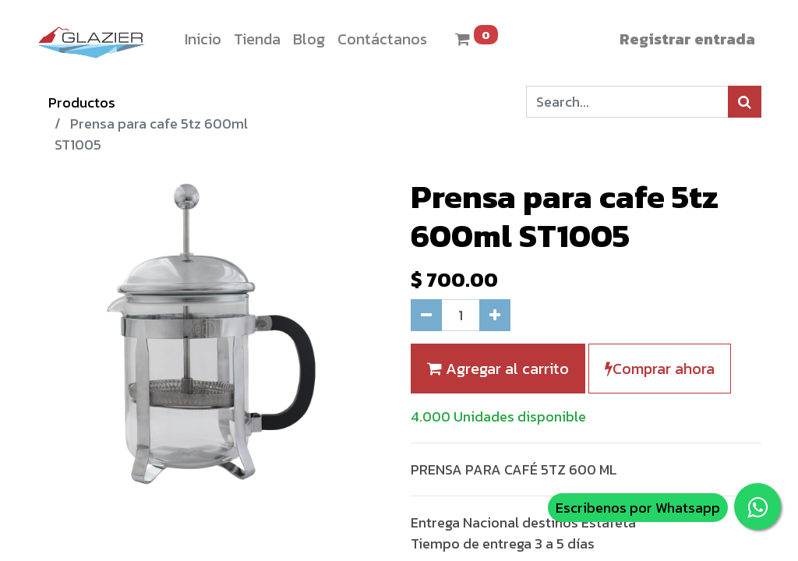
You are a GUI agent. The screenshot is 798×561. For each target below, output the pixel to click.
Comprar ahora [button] (660, 368)
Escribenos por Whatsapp (638, 507)
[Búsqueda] (744, 102)
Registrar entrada (687, 39)
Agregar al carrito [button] (498, 368)
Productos (81, 102)
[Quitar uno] (426, 315)
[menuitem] (203, 39)
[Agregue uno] (494, 315)
